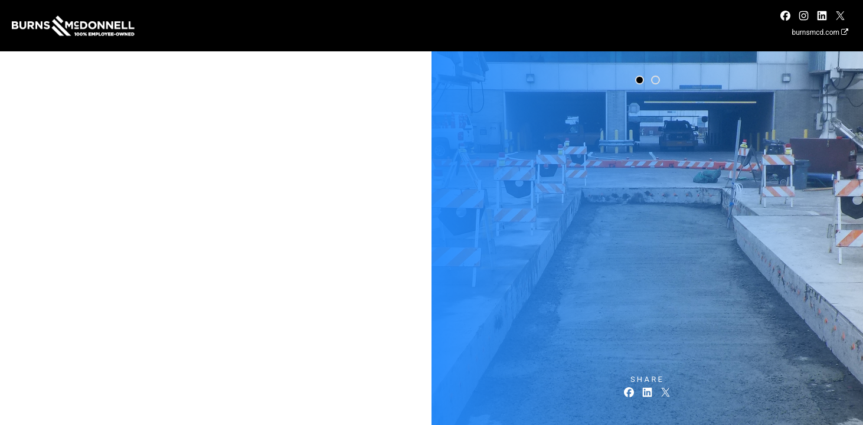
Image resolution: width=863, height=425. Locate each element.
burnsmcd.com (820, 32)
